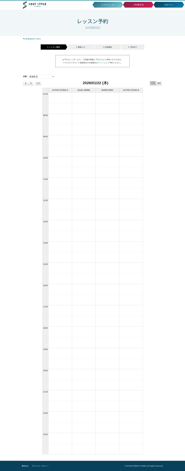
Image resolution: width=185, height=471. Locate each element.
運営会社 (25, 466)
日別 (153, 83)
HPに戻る (32, 38)
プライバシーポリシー (40, 466)
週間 (159, 83)
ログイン (100, 62)
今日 (38, 83)
